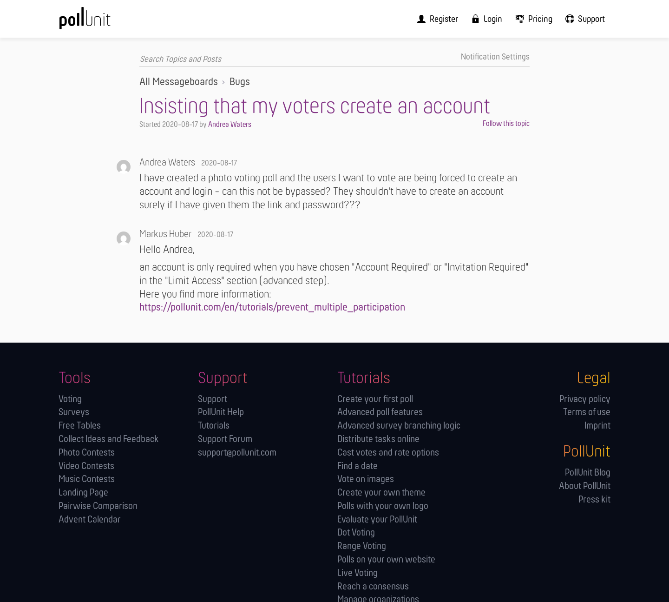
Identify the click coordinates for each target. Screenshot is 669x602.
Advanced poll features (380, 412)
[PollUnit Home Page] (100, 22)
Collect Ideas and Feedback (109, 439)
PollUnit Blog (587, 472)
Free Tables (80, 425)
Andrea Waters (229, 124)
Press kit (594, 499)
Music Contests (87, 479)
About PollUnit (584, 486)
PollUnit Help (221, 412)
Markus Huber (165, 234)
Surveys (74, 412)
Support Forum (225, 439)
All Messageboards (178, 81)
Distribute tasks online (378, 439)
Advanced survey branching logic (398, 425)
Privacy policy (584, 399)
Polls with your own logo (382, 506)
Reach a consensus (373, 586)
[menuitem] (446, 19)
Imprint (597, 425)
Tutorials (214, 425)
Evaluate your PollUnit (377, 519)
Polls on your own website (386, 559)
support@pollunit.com (237, 452)
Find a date (357, 466)
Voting (70, 399)
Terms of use (586, 412)
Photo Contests (87, 452)
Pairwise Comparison (98, 506)
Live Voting (357, 573)
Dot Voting (356, 532)
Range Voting (361, 546)
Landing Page (83, 492)
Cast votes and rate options (388, 452)
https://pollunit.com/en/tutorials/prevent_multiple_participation (272, 307)
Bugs (240, 81)
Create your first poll (375, 399)
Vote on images (365, 479)
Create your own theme (381, 492)
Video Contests (86, 466)
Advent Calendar (90, 519)
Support (212, 399)
